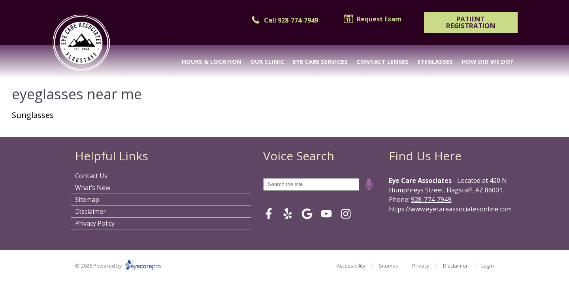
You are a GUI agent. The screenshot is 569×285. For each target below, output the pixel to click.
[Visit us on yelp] (287, 213)
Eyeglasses (435, 61)
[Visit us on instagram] (345, 213)
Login (487, 265)
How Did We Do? (487, 61)
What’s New (92, 187)
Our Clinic (267, 61)
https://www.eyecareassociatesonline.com (450, 209)
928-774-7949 (431, 199)
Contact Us (91, 175)
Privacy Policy (95, 223)
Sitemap (87, 199)
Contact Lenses (382, 61)
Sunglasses (33, 115)
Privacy (421, 265)
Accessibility (351, 265)
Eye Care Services (320, 61)
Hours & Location (211, 61)
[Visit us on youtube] (326, 213)
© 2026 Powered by (118, 265)
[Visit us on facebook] (268, 213)
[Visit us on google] (307, 213)
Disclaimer (90, 211)
